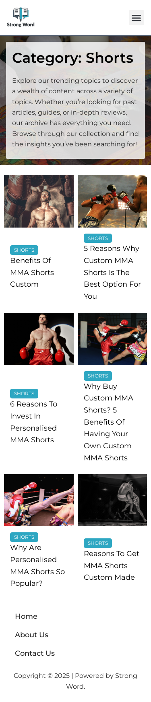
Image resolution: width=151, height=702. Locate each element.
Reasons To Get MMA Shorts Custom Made (111, 565)
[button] (136, 17)
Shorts (24, 250)
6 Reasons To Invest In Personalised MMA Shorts (33, 422)
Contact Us (35, 653)
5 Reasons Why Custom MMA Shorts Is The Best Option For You (112, 272)
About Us (31, 634)
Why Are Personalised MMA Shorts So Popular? (37, 565)
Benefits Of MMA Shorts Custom (32, 272)
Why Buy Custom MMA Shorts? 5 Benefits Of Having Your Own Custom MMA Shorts (108, 422)
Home (26, 616)
